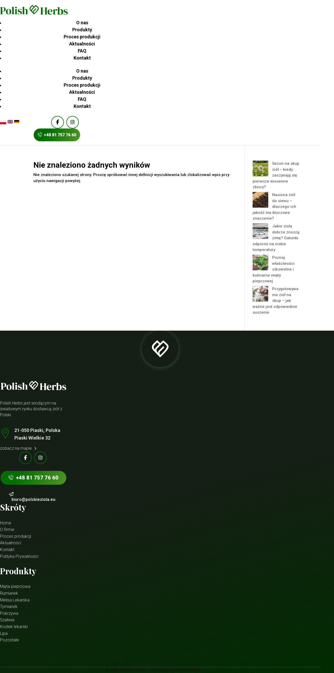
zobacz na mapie (18, 448)
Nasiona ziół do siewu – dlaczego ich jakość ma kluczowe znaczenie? (274, 206)
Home (5, 522)
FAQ (82, 51)
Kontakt (82, 58)
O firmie (7, 529)
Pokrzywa (9, 613)
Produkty (82, 29)
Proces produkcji (82, 36)
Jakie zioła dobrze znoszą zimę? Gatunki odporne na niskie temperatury (276, 238)
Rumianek (9, 593)
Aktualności (82, 43)
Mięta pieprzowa (15, 586)
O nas (82, 22)
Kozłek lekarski (14, 626)
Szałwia (7, 619)
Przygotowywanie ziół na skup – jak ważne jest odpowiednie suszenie (276, 300)
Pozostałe (9, 639)
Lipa (4, 633)
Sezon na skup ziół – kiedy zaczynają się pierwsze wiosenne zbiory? (276, 175)
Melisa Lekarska (14, 600)
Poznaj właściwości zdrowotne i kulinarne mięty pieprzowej (274, 269)
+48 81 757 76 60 (57, 134)
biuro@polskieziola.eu (33, 499)
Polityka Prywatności (19, 556)
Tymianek (8, 606)
